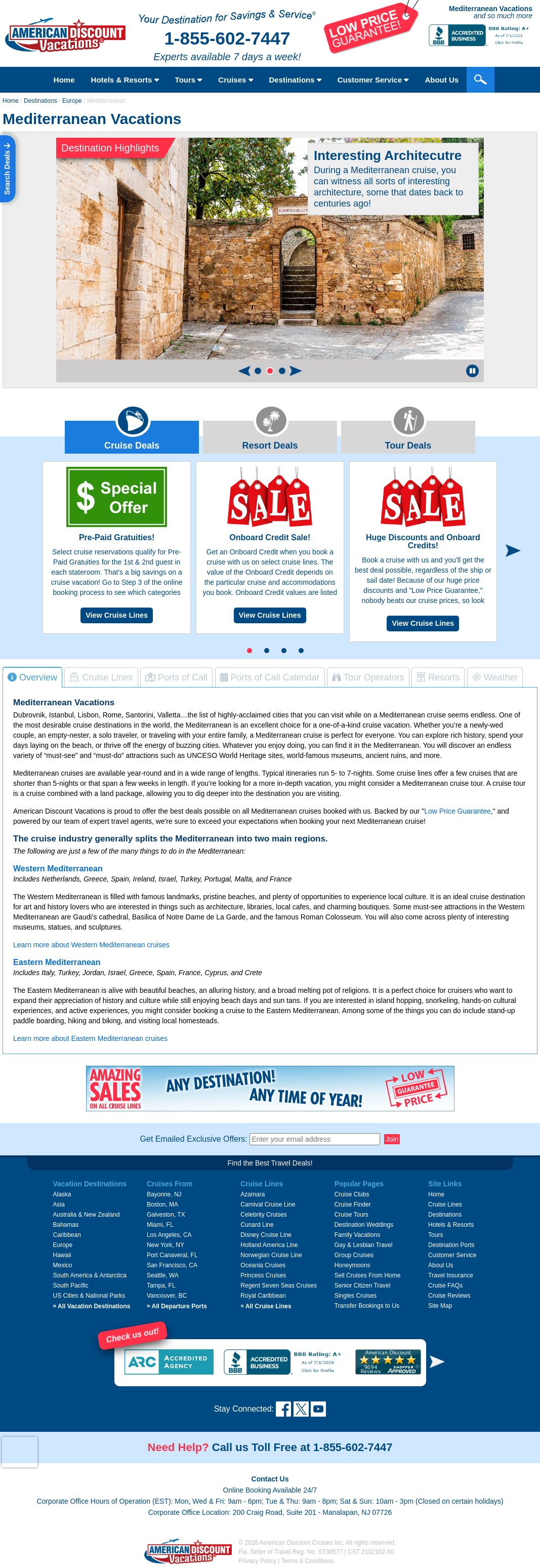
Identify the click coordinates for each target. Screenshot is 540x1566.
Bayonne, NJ (164, 1194)
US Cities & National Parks (89, 1295)
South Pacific (70, 1285)
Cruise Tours (351, 1214)
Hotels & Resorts (125, 79)
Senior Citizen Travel (363, 1285)
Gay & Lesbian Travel (364, 1245)
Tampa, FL (161, 1285)
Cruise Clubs (352, 1194)
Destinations (295, 79)
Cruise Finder (353, 1204)
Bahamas (65, 1224)
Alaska (62, 1194)
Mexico (62, 1265)
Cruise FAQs (445, 1285)
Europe (72, 100)
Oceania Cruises (262, 1265)
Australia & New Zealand (86, 1214)
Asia (58, 1204)
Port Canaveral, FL (172, 1255)
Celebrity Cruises (263, 1214)
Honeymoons (352, 1265)
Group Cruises (354, 1255)
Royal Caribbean (262, 1295)
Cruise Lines (445, 1204)
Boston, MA (162, 1204)
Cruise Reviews (449, 1295)
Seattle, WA (163, 1275)
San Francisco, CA (172, 1265)
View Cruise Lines (117, 615)
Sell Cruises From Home (368, 1275)
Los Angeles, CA (169, 1234)
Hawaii (62, 1255)
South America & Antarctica (89, 1275)
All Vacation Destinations (91, 1306)
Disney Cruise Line (266, 1234)
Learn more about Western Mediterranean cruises (91, 945)
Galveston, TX (166, 1214)
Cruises (235, 79)
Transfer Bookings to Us (367, 1305)
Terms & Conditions (307, 1560)
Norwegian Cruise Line (271, 1255)
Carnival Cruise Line (267, 1204)
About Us (442, 79)
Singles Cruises (356, 1295)
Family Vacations (357, 1234)
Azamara (252, 1194)
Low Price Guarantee (457, 811)
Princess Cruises (263, 1275)
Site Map (440, 1305)
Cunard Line (256, 1224)
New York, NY (165, 1245)
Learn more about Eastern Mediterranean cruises (90, 1038)
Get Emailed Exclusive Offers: (193, 1139)
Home (64, 79)
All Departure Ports (177, 1306)
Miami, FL (160, 1224)
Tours (188, 79)
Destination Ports (451, 1245)
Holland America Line (269, 1245)
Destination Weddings (364, 1224)
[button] (258, 371)
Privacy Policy (257, 1560)
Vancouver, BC (167, 1295)
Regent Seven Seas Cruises (278, 1285)
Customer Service (373, 79)
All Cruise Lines (265, 1306)
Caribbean (66, 1234)
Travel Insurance (450, 1275)
